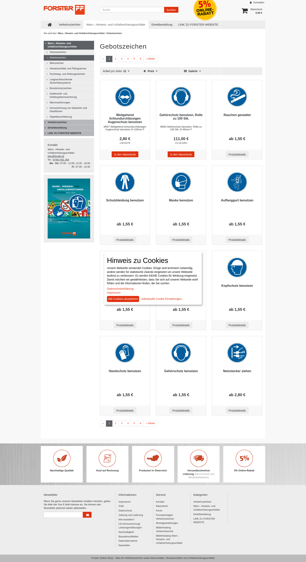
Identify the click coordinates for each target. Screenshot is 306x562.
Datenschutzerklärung (120, 288)
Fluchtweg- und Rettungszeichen (67, 74)
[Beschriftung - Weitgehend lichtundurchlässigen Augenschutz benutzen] (125, 96)
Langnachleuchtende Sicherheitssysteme (61, 81)
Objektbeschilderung (61, 116)
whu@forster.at (56, 156)
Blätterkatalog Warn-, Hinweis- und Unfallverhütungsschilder (169, 539)
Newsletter (124, 545)
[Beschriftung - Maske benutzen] (181, 182)
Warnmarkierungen (60, 102)
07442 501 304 (61, 159)
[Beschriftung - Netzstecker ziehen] (237, 352)
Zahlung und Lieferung (130, 515)
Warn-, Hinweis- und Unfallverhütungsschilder (116, 24)
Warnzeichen (57, 63)
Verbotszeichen (58, 52)
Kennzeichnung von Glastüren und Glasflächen (68, 110)
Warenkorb (162, 506)
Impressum (124, 501)
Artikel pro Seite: (116, 71)
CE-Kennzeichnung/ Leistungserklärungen (130, 526)
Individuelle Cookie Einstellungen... (162, 298)
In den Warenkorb (125, 154)
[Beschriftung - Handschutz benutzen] (125, 352)
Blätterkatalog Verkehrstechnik (164, 529)
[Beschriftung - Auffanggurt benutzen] (237, 182)
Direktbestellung (162, 24)
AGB (121, 506)
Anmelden (257, 2)
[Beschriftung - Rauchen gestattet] (237, 96)
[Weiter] (150, 59)
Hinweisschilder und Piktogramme (68, 68)
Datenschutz (125, 510)
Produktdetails (237, 154)
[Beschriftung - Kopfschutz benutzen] (237, 267)
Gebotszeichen (58, 57)
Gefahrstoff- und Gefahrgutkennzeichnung (63, 95)
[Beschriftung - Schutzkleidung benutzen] (125, 182)
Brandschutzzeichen (61, 88)
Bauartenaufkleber (128, 536)
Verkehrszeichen (69, 24)
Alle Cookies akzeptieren (123, 298)
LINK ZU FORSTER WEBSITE (198, 24)
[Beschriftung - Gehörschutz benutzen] (181, 352)
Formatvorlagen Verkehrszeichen (165, 517)
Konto (159, 510)
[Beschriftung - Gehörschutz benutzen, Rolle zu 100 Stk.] (181, 96)
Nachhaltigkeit (126, 532)
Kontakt (160, 501)
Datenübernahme (127, 541)
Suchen (171, 10)
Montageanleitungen (167, 523)
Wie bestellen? (126, 519)
